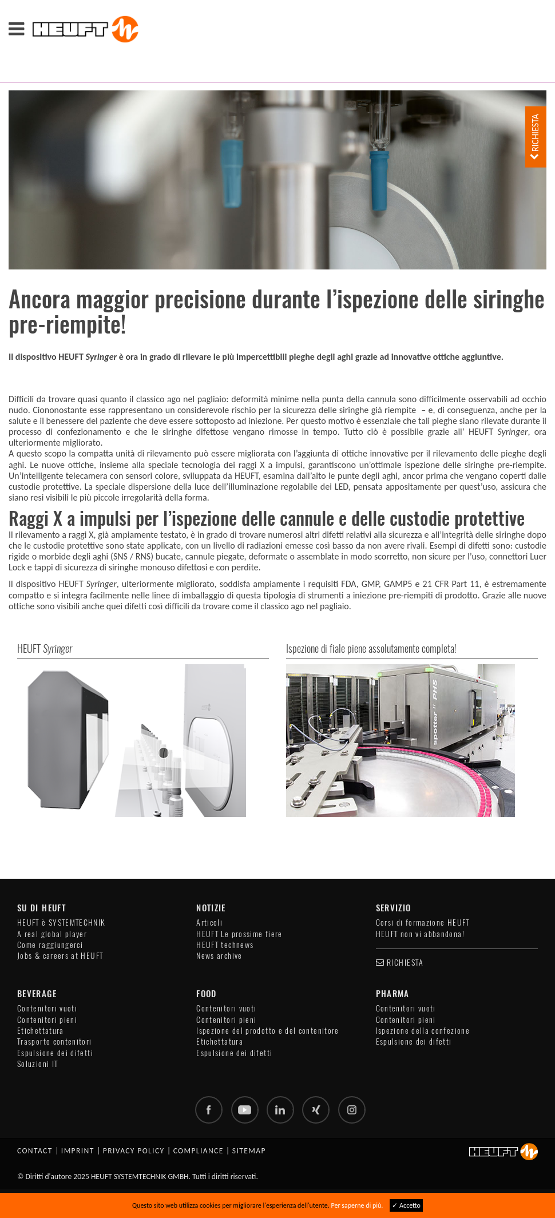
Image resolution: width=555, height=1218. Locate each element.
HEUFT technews (224, 944)
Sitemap (249, 1151)
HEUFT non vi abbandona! (420, 934)
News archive (219, 955)
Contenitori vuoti (47, 1008)
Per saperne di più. (357, 1205)
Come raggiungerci (50, 944)
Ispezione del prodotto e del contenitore (267, 1030)
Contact (35, 1151)
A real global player (52, 934)
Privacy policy (134, 1151)
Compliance (198, 1151)
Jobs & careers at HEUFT (60, 955)
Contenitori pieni (47, 1019)
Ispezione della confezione (423, 1030)
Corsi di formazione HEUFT (423, 922)
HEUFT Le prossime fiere (239, 934)
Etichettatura (40, 1030)
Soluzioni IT (37, 1063)
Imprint (77, 1151)
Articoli (209, 922)
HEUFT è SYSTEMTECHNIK (61, 922)
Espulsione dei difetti (55, 1053)
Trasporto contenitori (54, 1041)
